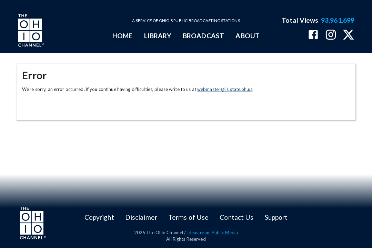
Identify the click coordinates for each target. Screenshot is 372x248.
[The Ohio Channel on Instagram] (331, 35)
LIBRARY (157, 36)
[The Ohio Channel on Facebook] (313, 35)
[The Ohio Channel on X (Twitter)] (348, 35)
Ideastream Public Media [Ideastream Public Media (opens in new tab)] (212, 232)
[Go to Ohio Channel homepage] (30, 31)
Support (276, 217)
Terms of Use (188, 217)
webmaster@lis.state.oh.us (224, 89)
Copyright (99, 217)
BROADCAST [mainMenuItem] (203, 36)
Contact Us (236, 217)
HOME (122, 36)
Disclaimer (141, 217)
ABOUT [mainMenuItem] (247, 36)
